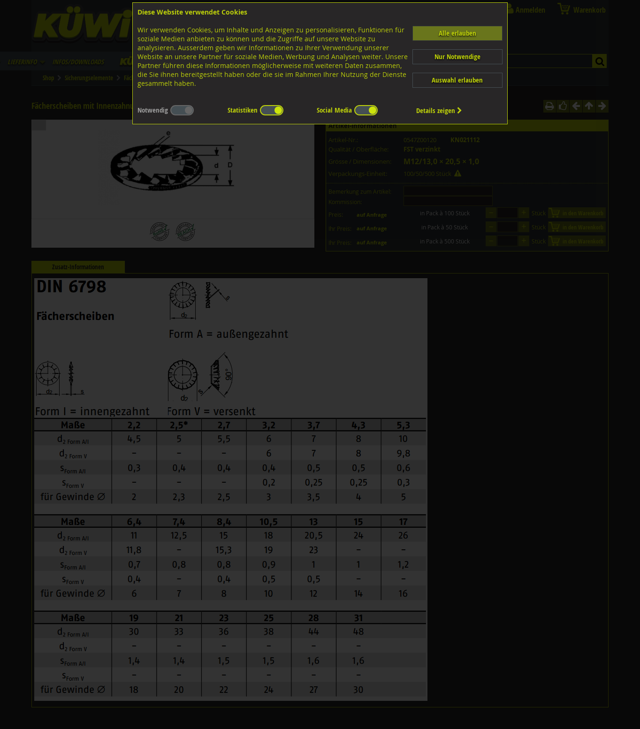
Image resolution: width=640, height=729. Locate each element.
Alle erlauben (457, 33)
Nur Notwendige (457, 56)
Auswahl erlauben (457, 80)
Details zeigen (439, 110)
